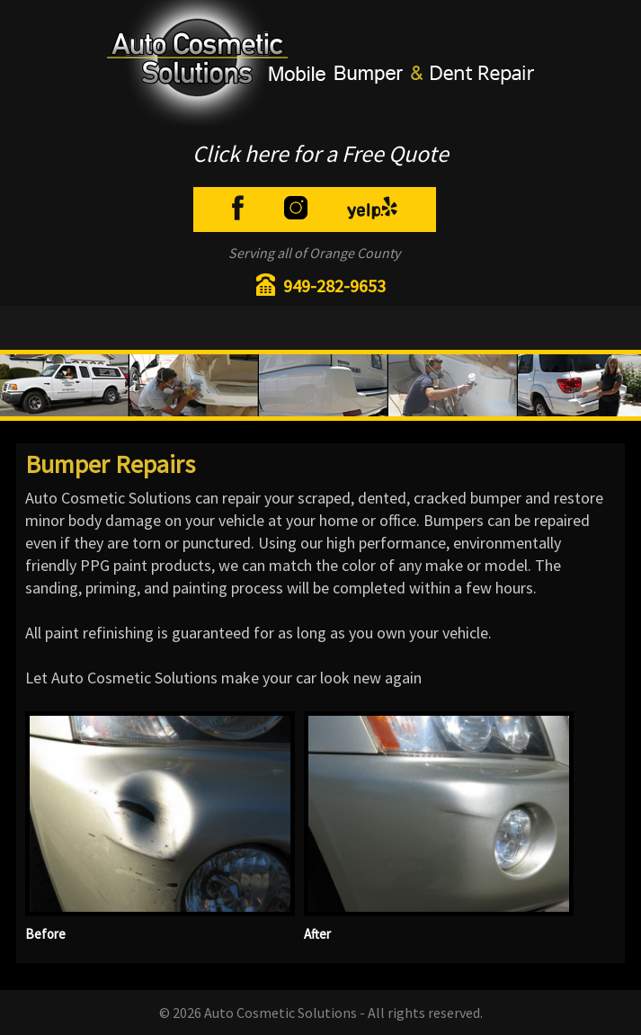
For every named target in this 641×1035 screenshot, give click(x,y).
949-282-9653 (334, 285)
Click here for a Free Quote (320, 153)
